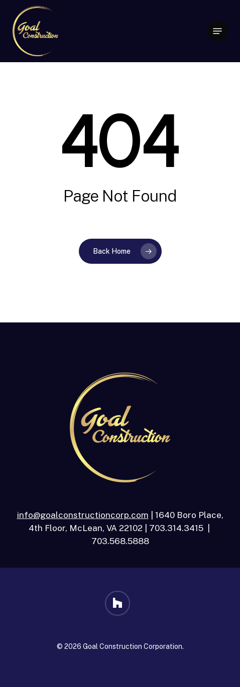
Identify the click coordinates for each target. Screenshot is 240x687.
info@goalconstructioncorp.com (83, 515)
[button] (217, 31)
